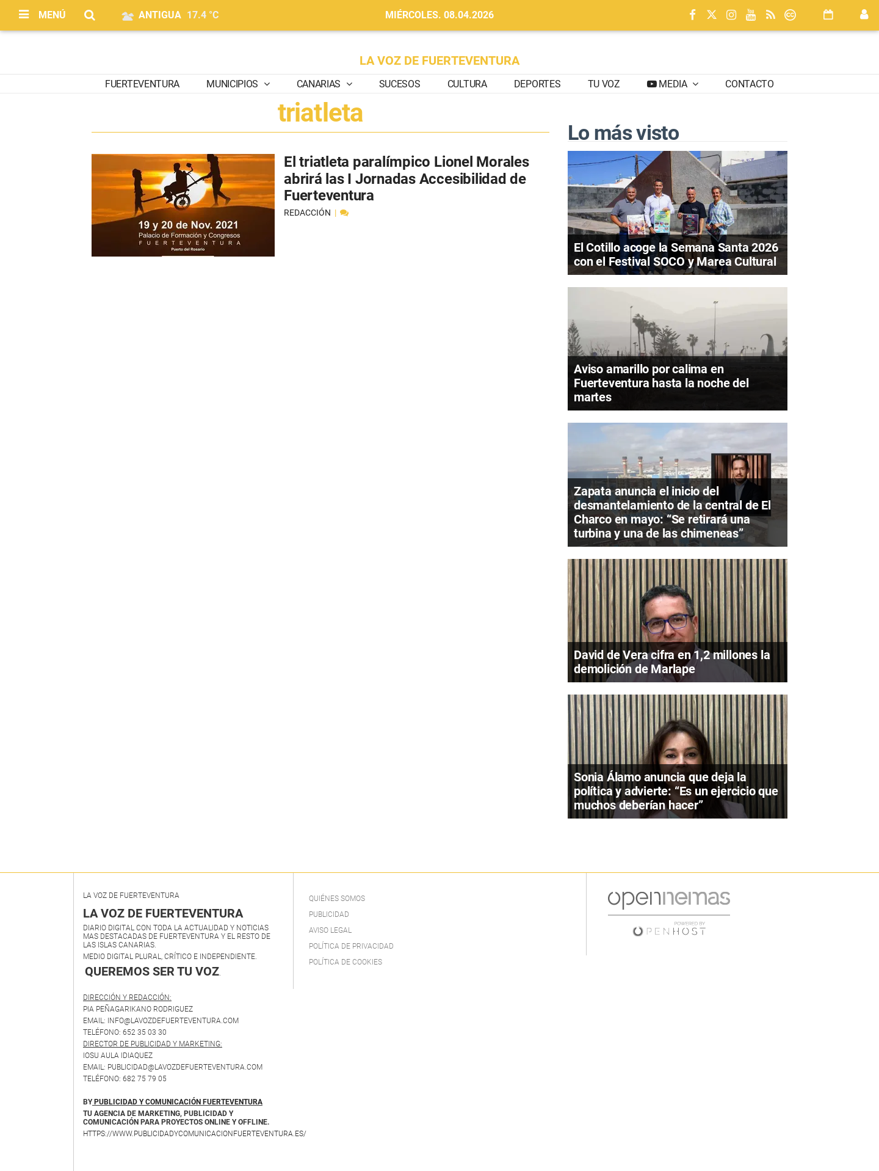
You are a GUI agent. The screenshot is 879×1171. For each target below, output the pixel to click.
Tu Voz (604, 84)
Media (673, 84)
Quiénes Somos (337, 898)
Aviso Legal (330, 930)
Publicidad (329, 914)
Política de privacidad (351, 946)
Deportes (537, 84)
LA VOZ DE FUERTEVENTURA (439, 60)
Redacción (308, 212)
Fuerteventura (142, 84)
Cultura (467, 84)
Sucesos (400, 84)
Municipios (233, 84)
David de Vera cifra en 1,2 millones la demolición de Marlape (672, 662)
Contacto (749, 84)
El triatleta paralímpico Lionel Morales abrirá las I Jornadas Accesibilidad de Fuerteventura (406, 178)
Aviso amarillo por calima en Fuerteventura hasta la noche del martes (661, 383)
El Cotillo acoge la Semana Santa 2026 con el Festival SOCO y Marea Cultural (676, 254)
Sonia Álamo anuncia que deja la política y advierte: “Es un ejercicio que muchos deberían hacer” (676, 791)
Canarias (320, 84)
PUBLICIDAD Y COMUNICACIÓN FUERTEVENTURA (178, 1102)
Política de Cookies (345, 962)
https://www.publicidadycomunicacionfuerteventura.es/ (194, 1133)
